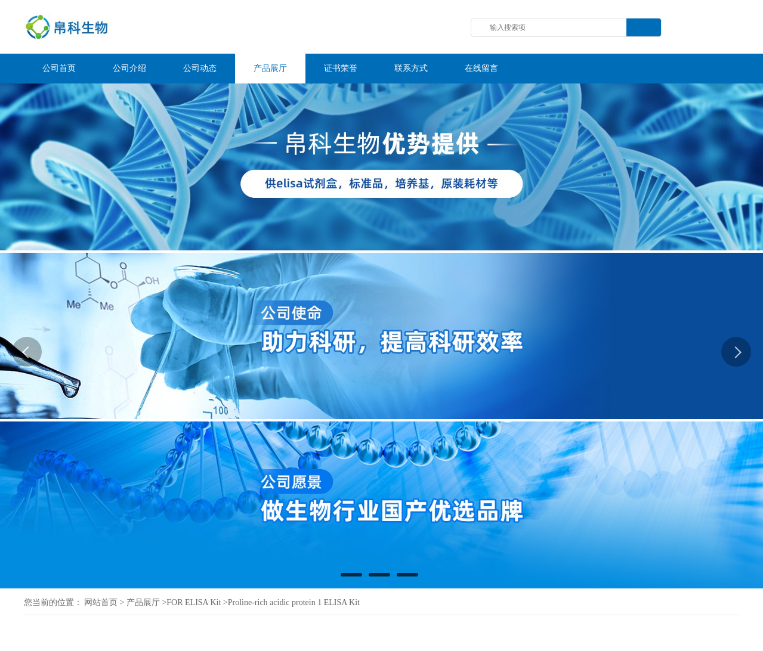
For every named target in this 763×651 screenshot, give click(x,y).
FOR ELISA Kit (193, 602)
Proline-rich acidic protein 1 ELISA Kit (294, 602)
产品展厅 (143, 602)
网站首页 (101, 602)
